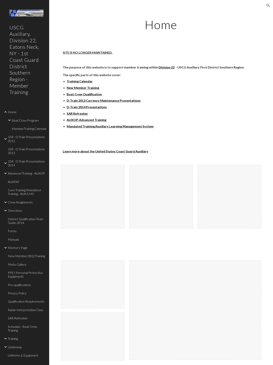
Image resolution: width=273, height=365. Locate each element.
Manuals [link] (13, 239)
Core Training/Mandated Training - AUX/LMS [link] (24, 192)
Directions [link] (15, 210)
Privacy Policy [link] (17, 293)
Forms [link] (12, 231)
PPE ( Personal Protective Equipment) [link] (25, 274)
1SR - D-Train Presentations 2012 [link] (26, 138)
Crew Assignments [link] (20, 202)
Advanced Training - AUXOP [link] (26, 173)
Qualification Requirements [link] (26, 301)
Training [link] (13, 338)
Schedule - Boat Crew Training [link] (22, 328)
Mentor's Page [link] (18, 247)
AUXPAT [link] (13, 182)
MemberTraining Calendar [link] (29, 128)
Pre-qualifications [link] (19, 285)
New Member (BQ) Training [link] (26, 256)
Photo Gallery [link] (17, 264)
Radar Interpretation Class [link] (25, 310)
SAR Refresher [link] (18, 318)
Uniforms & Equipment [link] (23, 355)
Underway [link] (15, 347)
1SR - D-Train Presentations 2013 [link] (26, 151)
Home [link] (12, 112)
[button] (268, 5)
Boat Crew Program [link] (25, 120)
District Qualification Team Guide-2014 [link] (25, 221)
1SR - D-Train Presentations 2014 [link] (26, 163)
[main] (161, 25)
